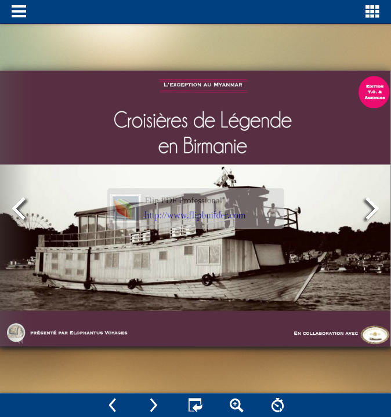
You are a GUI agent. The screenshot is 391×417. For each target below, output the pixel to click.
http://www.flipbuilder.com (195, 215)
